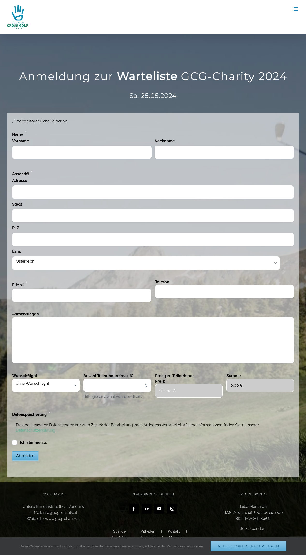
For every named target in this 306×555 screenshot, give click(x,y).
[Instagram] (172, 509)
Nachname (165, 141)
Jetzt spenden (252, 528)
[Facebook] (134, 509)
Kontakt (174, 531)
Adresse (19, 180)
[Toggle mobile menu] (296, 9)
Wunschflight (24, 375)
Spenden (120, 531)
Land (16, 251)
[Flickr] (147, 509)
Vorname (20, 141)
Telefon (162, 282)
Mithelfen (147, 531)
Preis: (160, 381)
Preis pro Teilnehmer (174, 375)
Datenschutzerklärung (35, 430)
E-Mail (20, 284)
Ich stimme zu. (33, 442)
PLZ (15, 228)
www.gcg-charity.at (62, 518)
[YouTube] (159, 509)
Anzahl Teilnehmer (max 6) (108, 375)
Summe (233, 375)
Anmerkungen (25, 314)
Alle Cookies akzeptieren (248, 546)
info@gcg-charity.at (60, 512)
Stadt (17, 204)
